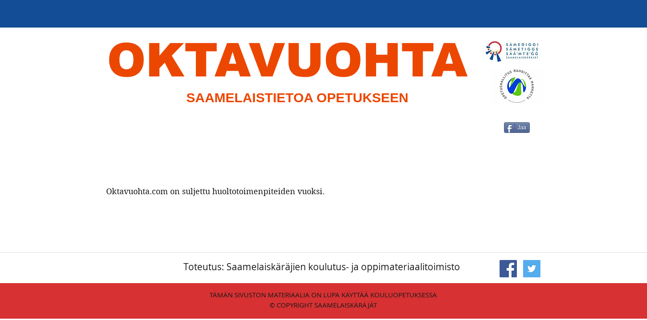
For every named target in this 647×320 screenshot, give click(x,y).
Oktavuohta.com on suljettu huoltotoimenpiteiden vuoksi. (215, 191)
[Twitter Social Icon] (531, 268)
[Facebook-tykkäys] (493, 159)
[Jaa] (517, 127)
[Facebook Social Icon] (508, 268)
